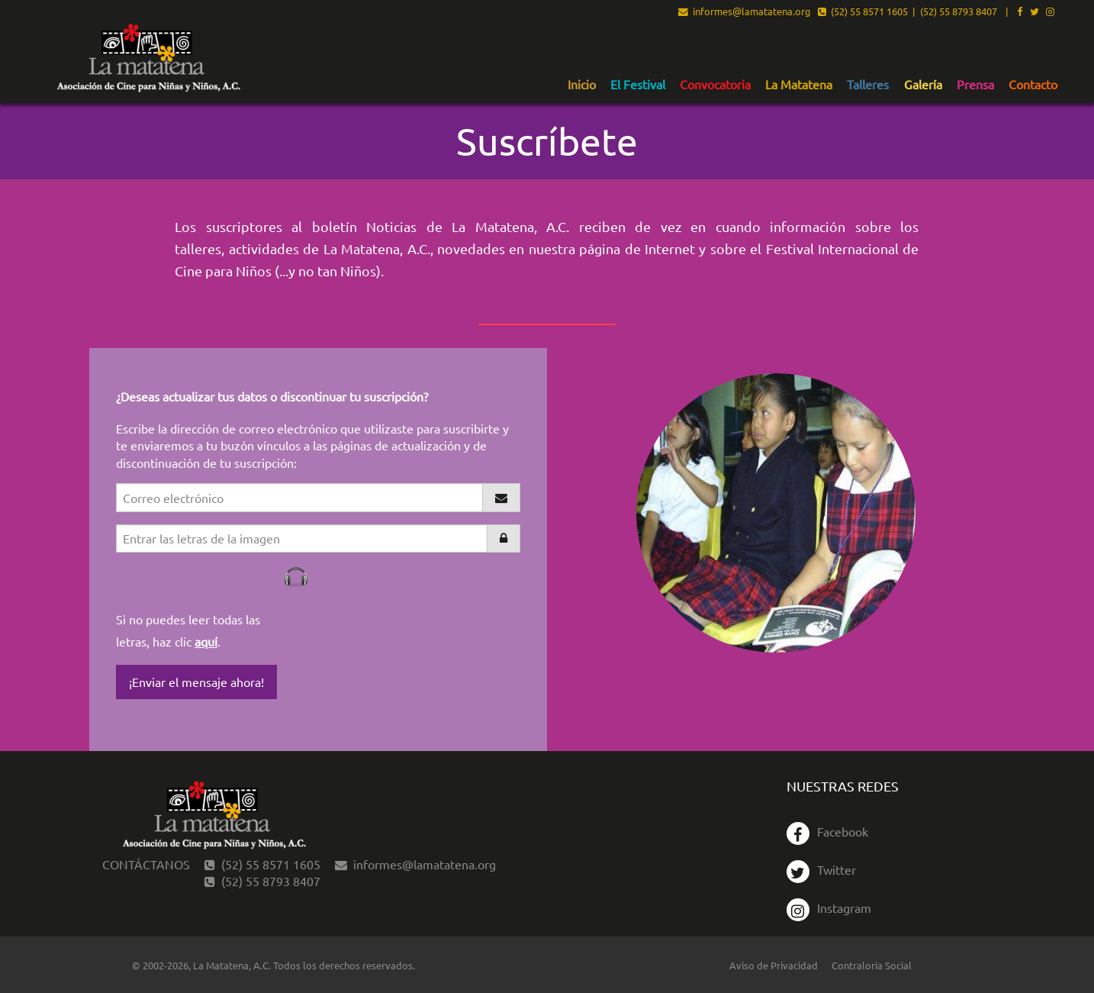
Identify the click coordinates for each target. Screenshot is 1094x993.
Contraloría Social (872, 965)
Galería (923, 85)
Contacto (1033, 85)
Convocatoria (715, 85)
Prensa (975, 85)
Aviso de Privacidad (773, 965)
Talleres (868, 85)
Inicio (582, 85)
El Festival (637, 85)
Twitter (821, 869)
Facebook (827, 831)
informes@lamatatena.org (744, 12)
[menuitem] (582, 84)
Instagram (829, 907)
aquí (206, 641)
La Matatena (798, 85)
